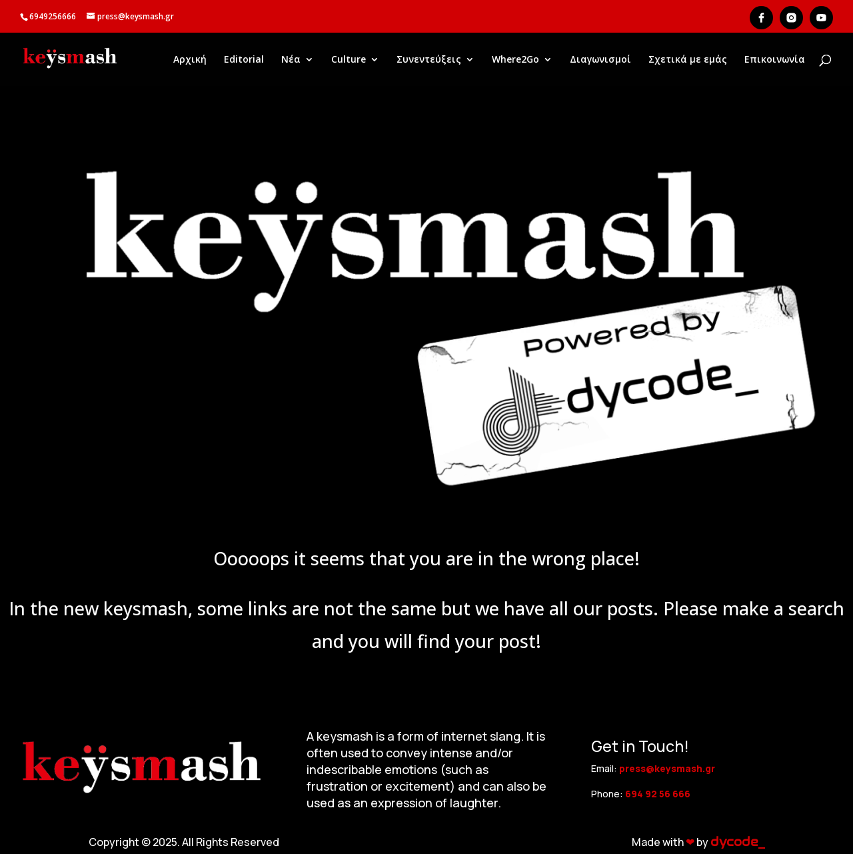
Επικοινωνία (774, 60)
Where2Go (515, 60)
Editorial (244, 60)
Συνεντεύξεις (429, 60)
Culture (348, 60)
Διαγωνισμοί (600, 60)
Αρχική (190, 60)
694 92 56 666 (657, 793)
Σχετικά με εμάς (687, 60)
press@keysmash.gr (667, 768)
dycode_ (737, 842)
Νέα (291, 60)
